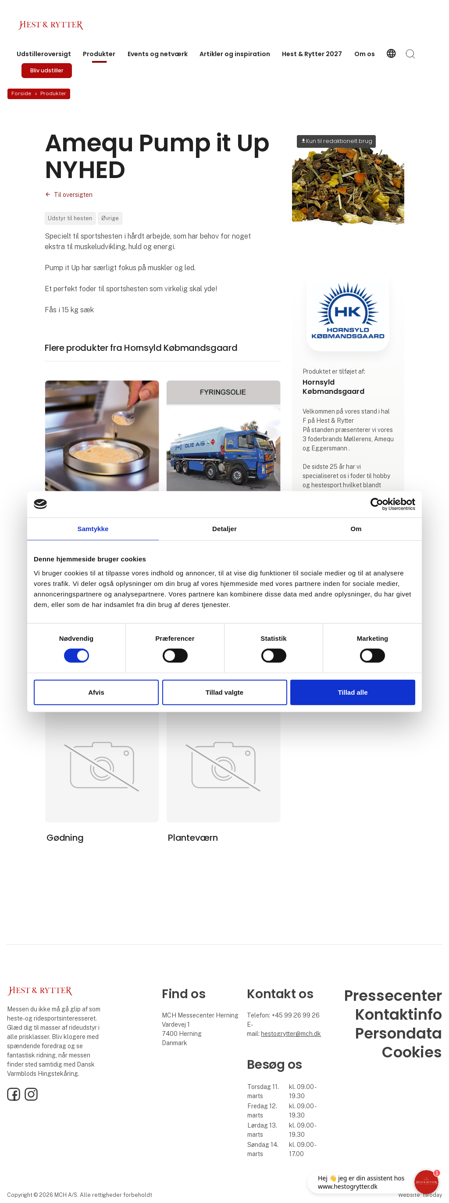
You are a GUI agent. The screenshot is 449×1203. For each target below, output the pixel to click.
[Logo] (53, 25)
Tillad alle (352, 692)
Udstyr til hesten (70, 218)
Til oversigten (73, 194)
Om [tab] (355, 528)
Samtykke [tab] (93, 528)
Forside (21, 93)
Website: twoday (420, 1195)
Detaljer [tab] (224, 528)
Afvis (96, 692)
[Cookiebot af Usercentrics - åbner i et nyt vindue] (377, 503)
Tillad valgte (224, 692)
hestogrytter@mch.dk (291, 1033)
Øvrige (110, 218)
